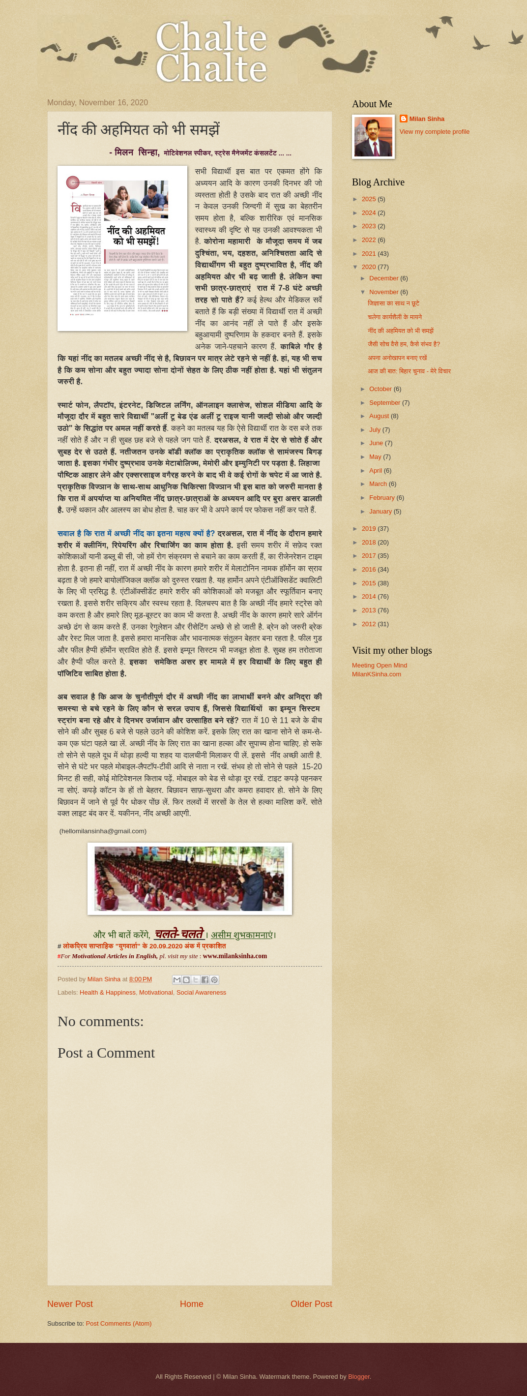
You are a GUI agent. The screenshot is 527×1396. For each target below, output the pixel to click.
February (382, 497)
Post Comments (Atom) (119, 1323)
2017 (370, 555)
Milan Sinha (427, 118)
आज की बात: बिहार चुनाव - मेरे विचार (409, 371)
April (376, 470)
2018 (370, 542)
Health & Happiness (108, 992)
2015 (370, 583)
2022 (370, 239)
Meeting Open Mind (379, 665)
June (377, 443)
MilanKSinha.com (376, 674)
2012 (370, 624)
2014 (370, 596)
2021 (370, 253)
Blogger (359, 1376)
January (381, 511)
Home (192, 1304)
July (375, 429)
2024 (370, 212)
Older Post (311, 1304)
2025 (370, 199)
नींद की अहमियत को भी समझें (401, 330)
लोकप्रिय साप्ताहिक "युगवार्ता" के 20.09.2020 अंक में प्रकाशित (144, 946)
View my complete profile (435, 131)
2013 (370, 610)
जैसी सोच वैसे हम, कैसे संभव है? (404, 344)
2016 (370, 569)
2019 (370, 528)
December (384, 278)
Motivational (156, 992)
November (384, 292)
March (378, 483)
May (376, 456)
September (385, 402)
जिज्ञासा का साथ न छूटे (393, 303)
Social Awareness (201, 992)
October (381, 389)
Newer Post (70, 1304)
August (380, 416)
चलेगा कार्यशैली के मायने (395, 317)
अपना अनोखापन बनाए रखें (397, 358)
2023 (370, 226)
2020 (370, 267)
